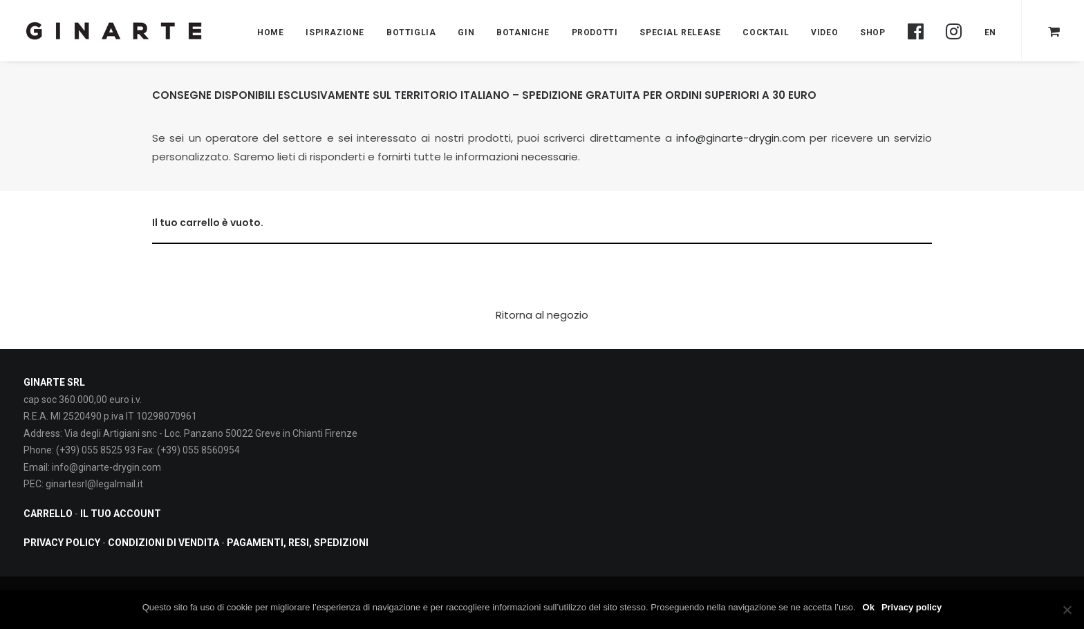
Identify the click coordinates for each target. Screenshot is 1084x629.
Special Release (679, 32)
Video (824, 32)
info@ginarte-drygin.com (740, 138)
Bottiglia (411, 32)
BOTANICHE (522, 32)
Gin (466, 32)
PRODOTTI (595, 32)
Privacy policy (911, 607)
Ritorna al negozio (542, 315)
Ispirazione (335, 32)
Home (270, 32)
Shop (872, 32)
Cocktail (765, 32)
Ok (869, 607)
